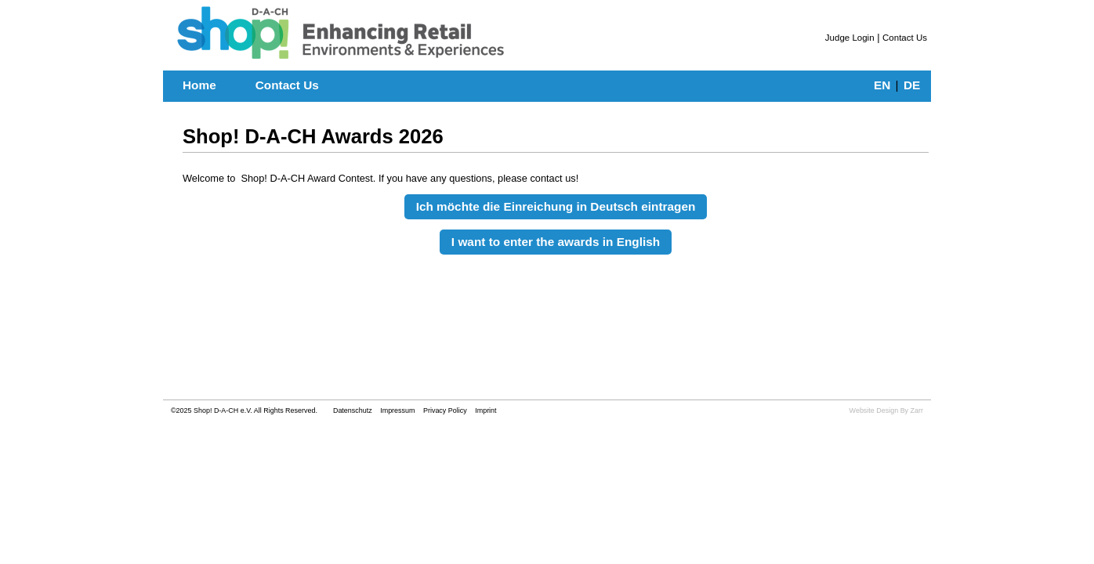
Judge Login (850, 37)
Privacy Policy (445, 410)
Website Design (874, 410)
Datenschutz (353, 410)
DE (912, 85)
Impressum (397, 410)
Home (199, 85)
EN (882, 85)
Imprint (485, 410)
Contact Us (904, 37)
